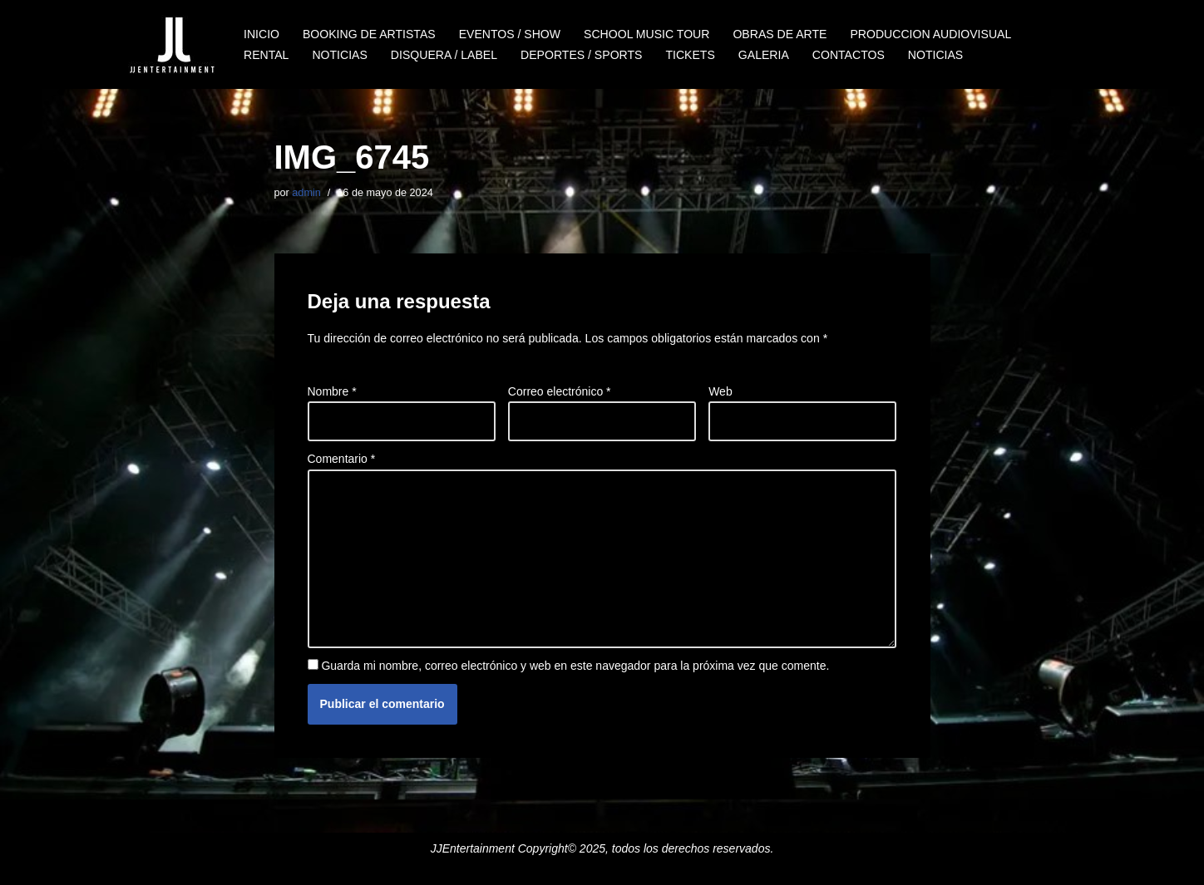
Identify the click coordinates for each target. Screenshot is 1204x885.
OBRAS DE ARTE (778, 34)
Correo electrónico (559, 391)
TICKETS (688, 54)
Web (720, 391)
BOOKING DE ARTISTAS (369, 34)
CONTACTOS (847, 54)
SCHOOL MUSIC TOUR (645, 34)
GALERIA (762, 54)
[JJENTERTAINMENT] (171, 44)
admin (306, 193)
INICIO (261, 34)
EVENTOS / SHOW (509, 34)
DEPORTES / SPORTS (580, 54)
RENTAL (266, 54)
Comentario (342, 458)
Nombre (332, 391)
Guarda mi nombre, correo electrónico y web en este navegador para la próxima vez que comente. (575, 664)
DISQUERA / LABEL (443, 54)
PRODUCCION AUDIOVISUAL (928, 34)
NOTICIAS (339, 54)
